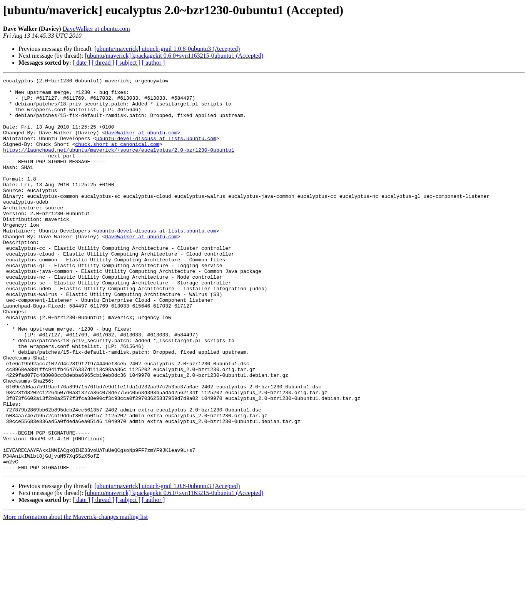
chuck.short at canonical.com (117, 157)
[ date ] (81, 62)
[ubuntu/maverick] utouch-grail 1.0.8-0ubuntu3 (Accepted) (167, 48)
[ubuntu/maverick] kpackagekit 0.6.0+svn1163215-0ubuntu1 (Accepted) (174, 55)
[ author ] (153, 62)
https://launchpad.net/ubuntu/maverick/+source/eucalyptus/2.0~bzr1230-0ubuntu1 (118, 164)
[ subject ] (128, 62)
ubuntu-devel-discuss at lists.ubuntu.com (156, 150)
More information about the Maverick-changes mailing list (75, 595)
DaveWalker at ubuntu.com (96, 28)
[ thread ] (103, 62)
